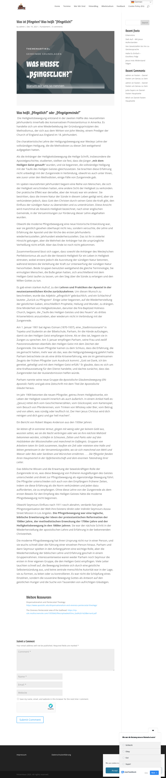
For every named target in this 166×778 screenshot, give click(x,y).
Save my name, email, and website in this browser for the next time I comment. (54, 699)
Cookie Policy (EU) (136, 6)
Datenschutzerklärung (61, 754)
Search (145, 22)
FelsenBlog (93, 6)
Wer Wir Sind (79, 6)
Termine (67, 6)
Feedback (121, 6)
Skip (146, 773)
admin (22, 26)
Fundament (45, 26)
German (136, 2)
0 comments (57, 26)
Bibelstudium (107, 6)
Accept (115, 770)
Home (57, 6)
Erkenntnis (130, 35)
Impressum (21, 754)
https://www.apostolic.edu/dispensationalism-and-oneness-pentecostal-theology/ (61, 605)
